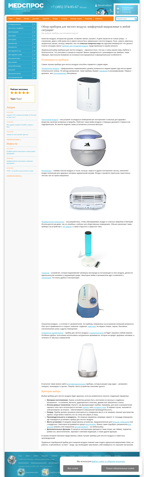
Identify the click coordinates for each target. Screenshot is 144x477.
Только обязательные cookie (120, 468)
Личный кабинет (105, 5)
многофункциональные (76, 384)
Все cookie (73, 468)
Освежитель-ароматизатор (52, 333)
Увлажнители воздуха (50, 68)
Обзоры (55, 19)
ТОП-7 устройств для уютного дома (20, 171)
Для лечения (12, 62)
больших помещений (120, 422)
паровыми (103, 71)
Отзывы (64, 19)
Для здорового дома (15, 55)
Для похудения (13, 32)
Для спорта (12, 36)
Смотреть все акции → (14, 139)
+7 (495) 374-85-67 (65, 7)
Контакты (99, 19)
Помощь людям (76, 19)
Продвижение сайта (32, 472)
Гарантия (45, 19)
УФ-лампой (67, 227)
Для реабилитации (14, 66)
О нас (11, 19)
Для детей (11, 70)
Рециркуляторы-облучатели (53, 222)
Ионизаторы (47, 171)
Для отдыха (12, 39)
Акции (18, 19)
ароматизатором (96, 333)
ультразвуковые (60, 73)
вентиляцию (91, 424)
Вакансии (88, 19)
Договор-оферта (54, 462)
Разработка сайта (55, 472)
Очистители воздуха (50, 120)
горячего (85, 407)
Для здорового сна (14, 51)
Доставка (35, 19)
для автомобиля (81, 427)
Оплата (26, 19)
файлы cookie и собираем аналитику (108, 461)
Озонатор (45, 273)
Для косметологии (14, 73)
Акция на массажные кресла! (17, 134)
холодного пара (99, 407)
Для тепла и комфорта (15, 28)
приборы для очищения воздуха (75, 46)
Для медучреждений (15, 77)
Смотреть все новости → (14, 175)
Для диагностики (14, 58)
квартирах (92, 326)
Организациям (96, 455)
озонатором (46, 278)
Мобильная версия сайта (38, 462)
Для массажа (12, 43)
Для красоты (12, 47)
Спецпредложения (14, 24)
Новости (12, 143)
